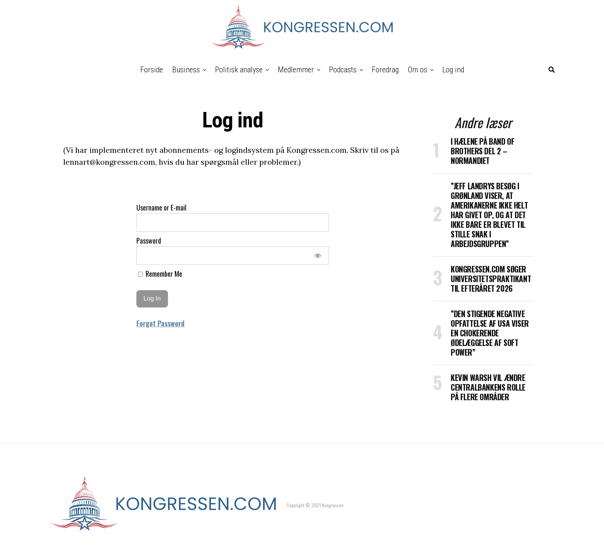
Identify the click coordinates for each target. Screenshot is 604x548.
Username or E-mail (161, 207)
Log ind (453, 69)
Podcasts (343, 69)
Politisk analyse (239, 69)
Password (148, 241)
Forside (151, 69)
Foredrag (385, 69)
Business (186, 69)
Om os (417, 69)
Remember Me (160, 274)
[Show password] (318, 255)
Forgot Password (160, 323)
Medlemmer (296, 69)
